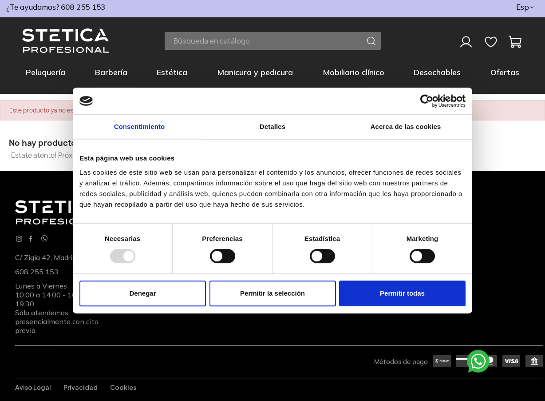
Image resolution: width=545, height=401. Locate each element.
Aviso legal (33, 387)
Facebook (31, 239)
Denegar (142, 293)
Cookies (123, 387)
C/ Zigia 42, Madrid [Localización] (45, 257)
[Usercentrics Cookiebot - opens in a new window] (427, 101)
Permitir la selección (272, 293)
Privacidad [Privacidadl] (80, 387)
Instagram (19, 239)
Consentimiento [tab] (139, 126)
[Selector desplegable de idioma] (526, 7)
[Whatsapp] (44, 239)
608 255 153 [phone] (83, 7)
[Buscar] (273, 41)
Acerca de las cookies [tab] (406, 126)
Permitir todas (402, 293)
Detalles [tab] (272, 126)
